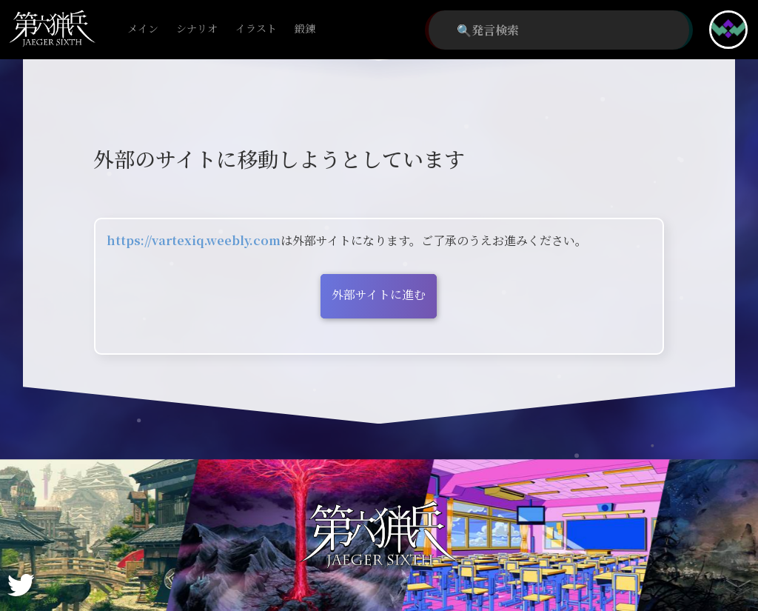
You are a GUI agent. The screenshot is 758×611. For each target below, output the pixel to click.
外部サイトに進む (379, 294)
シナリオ (197, 29)
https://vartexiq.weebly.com (194, 240)
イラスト (256, 29)
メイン (142, 29)
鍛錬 (305, 29)
